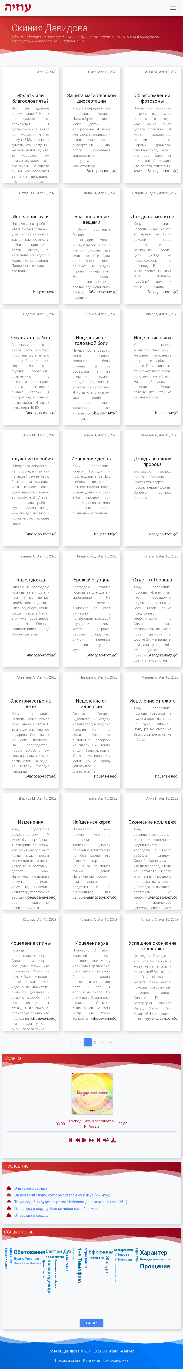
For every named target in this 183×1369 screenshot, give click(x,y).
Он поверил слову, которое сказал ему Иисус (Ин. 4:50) (62, 1195)
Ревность (73, 1254)
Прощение (155, 1266)
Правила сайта (67, 1360)
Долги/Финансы (26, 1258)
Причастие (96, 1258)
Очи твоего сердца (30, 1188)
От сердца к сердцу (31, 1215)
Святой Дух (58, 1251)
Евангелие (67, 1263)
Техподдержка (115, 1360)
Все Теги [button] (91, 1322)
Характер (153, 1252)
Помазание (6, 1259)
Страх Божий (86, 1258)
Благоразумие (124, 1250)
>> (110, 1042)
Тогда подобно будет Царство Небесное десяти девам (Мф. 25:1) (70, 1202)
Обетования (29, 1252)
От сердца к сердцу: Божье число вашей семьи (55, 1208)
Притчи (137, 1255)
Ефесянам (101, 1251)
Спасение (11, 1255)
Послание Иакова (27, 1263)
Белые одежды (50, 1277)
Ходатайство (55, 1257)
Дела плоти (44, 1269)
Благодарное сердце (155, 1259)
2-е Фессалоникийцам (115, 1267)
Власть (123, 1255)
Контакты (91, 1360)
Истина (125, 1259)
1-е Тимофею (79, 1265)
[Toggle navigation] (173, 8)
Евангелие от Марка (55, 1273)
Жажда (107, 1264)
